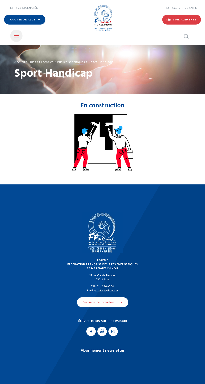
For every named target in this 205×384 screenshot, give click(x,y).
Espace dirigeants (181, 8)
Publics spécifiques (71, 62)
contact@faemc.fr (106, 291)
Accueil (19, 62)
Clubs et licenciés (41, 62)
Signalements (185, 20)
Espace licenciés (24, 8)
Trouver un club (22, 20)
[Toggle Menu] (16, 36)
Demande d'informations (99, 302)
